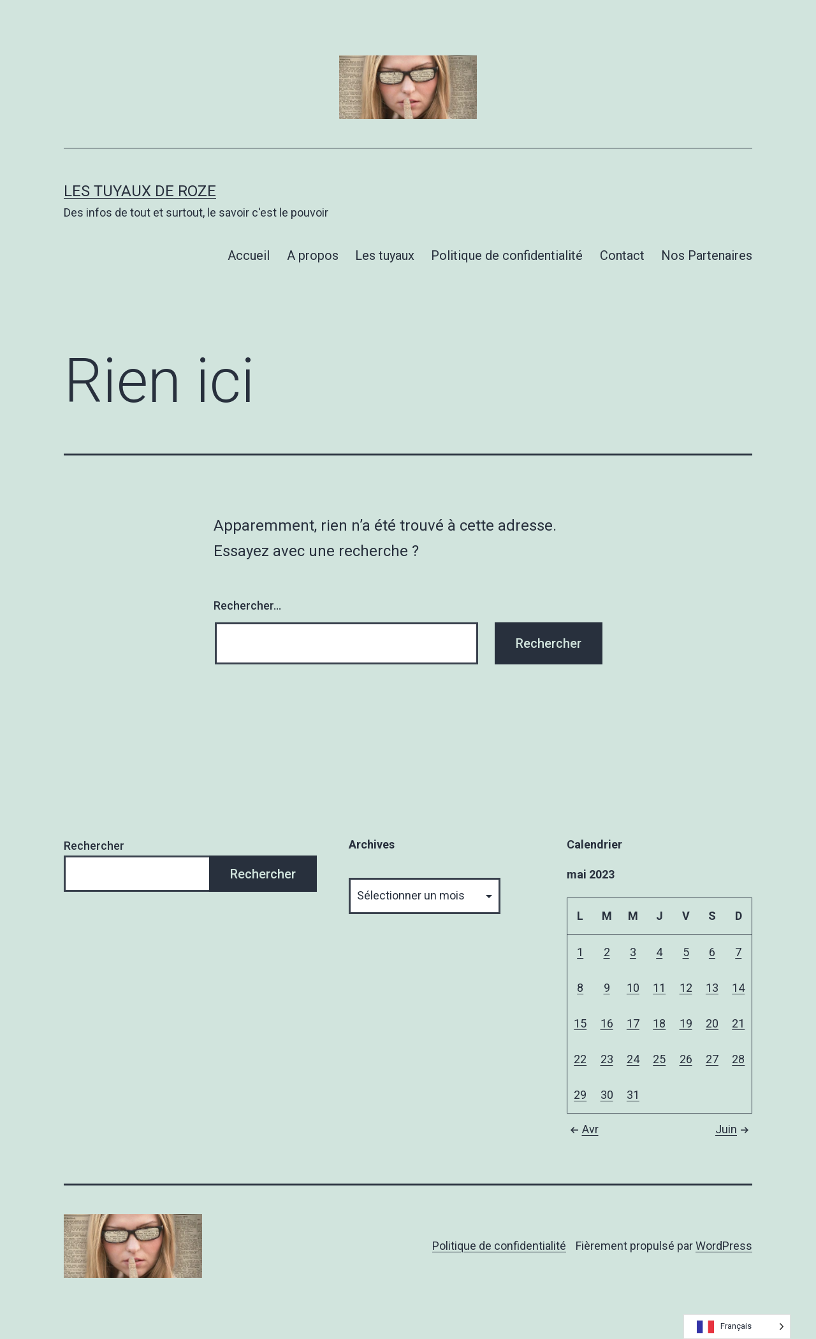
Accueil (249, 255)
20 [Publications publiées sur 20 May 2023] (712, 1023)
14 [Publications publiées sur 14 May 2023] (738, 987)
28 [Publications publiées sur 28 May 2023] (738, 1059)
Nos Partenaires (706, 255)
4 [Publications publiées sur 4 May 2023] (659, 952)
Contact (622, 255)
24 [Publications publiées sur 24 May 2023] (633, 1059)
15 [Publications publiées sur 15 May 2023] (580, 1023)
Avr (583, 1129)
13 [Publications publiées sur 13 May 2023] (712, 987)
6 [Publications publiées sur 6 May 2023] (712, 952)
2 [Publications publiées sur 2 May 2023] (607, 952)
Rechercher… (247, 605)
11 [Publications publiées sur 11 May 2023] (659, 987)
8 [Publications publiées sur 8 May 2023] (580, 987)
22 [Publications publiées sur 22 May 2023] (580, 1059)
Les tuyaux (384, 255)
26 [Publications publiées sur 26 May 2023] (686, 1059)
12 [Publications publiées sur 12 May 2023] (686, 987)
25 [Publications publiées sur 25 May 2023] (659, 1059)
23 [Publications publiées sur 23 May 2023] (607, 1059)
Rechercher (94, 845)
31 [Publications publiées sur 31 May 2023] (633, 1094)
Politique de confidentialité (507, 255)
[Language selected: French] (736, 1326)
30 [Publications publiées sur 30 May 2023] (607, 1094)
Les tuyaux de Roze (140, 191)
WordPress (724, 1245)
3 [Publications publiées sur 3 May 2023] (633, 952)
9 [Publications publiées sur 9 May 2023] (607, 987)
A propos (313, 255)
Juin (733, 1129)
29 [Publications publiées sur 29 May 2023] (580, 1094)
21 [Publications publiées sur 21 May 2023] (738, 1023)
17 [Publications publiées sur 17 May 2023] (633, 1023)
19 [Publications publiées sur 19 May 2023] (686, 1023)
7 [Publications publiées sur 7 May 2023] (738, 952)
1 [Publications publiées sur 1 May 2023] (580, 952)
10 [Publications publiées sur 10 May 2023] (633, 987)
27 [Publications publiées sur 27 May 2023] (712, 1059)
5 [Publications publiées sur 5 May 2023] (686, 952)
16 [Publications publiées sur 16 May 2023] (607, 1023)
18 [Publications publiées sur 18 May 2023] (659, 1023)
